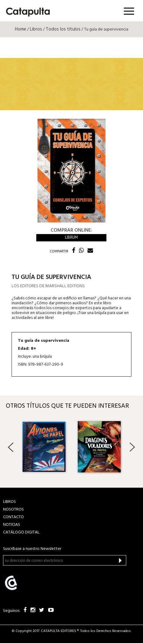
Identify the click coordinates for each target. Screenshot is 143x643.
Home (20, 29)
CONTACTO (13, 517)
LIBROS (9, 501)
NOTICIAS (11, 524)
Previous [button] (11, 447)
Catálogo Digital (21, 532)
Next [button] (132, 447)
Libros (36, 29)
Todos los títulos (63, 29)
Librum (71, 237)
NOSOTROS (13, 509)
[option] (44, 446)
